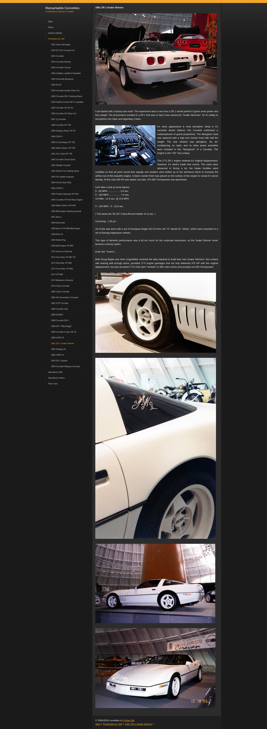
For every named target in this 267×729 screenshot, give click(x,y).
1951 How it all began (60, 44)
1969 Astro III (57, 234)
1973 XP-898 (57, 274)
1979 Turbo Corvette (60, 286)
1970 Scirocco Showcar (61, 251)
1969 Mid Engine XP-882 (62, 246)
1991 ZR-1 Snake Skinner (62, 343)
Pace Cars (53, 383)
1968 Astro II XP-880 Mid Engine (65, 228)
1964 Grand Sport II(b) (61, 182)
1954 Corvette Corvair (61, 67)
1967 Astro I (56, 217)
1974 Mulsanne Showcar (62, 280)
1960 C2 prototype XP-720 (63, 142)
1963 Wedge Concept (60, 165)
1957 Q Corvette (58, 119)
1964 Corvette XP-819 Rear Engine (67, 200)
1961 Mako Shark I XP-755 (63, 148)
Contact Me (128, 720)
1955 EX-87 (56, 85)
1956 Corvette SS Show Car (63, 113)
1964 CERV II (57, 188)
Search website (55, 33)
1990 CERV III (57, 338)
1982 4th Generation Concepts (64, 297)
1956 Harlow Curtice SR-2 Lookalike (67, 102)
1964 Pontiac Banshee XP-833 (65, 194)
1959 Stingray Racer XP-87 (63, 131)
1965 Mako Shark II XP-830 (63, 205)
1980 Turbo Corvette (60, 292)
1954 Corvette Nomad (61, 62)
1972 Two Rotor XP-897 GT (63, 257)
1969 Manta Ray (58, 240)
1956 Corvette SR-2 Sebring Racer (66, 96)
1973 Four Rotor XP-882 (62, 269)
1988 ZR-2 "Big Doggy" (61, 326)
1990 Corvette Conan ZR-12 (63, 332)
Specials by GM (55, 372)
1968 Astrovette (58, 223)
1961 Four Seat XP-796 (61, 154)
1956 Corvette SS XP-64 (62, 108)
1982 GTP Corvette (59, 303)
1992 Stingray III (58, 349)
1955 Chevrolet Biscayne (62, 79)
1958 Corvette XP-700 (61, 125)
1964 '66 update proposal (62, 177)
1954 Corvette (57, 56)
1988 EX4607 (57, 315)
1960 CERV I (57, 136)
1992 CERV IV (57, 355)
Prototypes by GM (56, 39)
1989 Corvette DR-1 (60, 320)
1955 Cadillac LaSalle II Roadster (66, 73)
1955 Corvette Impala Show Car (65, 90)
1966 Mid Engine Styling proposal (66, 211)
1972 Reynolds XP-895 (61, 263)
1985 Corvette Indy (59, 309)
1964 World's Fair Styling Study (65, 171)
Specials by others (56, 378)
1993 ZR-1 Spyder (59, 360)
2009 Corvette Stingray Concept (65, 366)
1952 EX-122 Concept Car (63, 50)
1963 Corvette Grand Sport (63, 159)
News (50, 27)
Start (50, 21)
